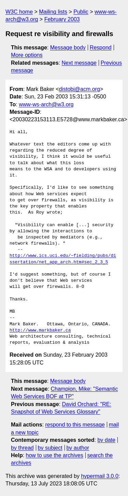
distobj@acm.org (79, 89)
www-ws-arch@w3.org (46, 104)
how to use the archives (54, 455)
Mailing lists (53, 12)
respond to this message (74, 425)
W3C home (19, 12)
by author (77, 448)
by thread (22, 448)
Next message (79, 63)
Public (80, 12)
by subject (50, 448)
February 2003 (62, 19)
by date (106, 440)
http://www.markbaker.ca (40, 330)
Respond (101, 47)
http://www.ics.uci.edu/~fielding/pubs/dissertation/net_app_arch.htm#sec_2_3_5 (63, 259)
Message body (68, 47)
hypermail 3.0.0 (99, 476)
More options (27, 55)
